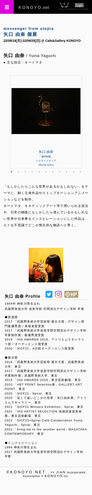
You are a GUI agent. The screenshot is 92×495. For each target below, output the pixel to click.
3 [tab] (25, 171)
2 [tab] (18, 171)
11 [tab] (80, 171)
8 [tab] (60, 171)
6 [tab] (46, 171)
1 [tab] (11, 171)
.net (33, 7)
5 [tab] (39, 171)
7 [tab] (53, 171)
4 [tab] (32, 171)
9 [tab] (66, 171)
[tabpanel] (46, 121)
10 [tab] (73, 171)
